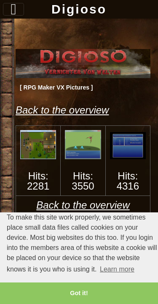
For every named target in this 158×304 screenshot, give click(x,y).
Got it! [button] (79, 293)
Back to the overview (62, 110)
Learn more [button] (117, 269)
